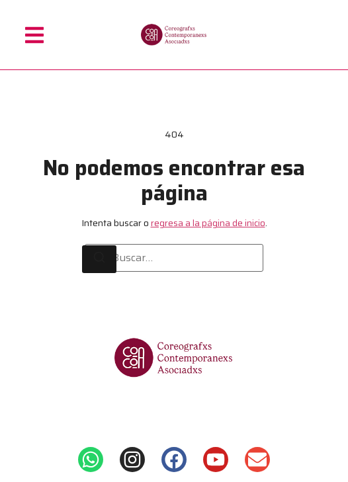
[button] (34, 35)
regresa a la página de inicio (208, 223)
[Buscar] (99, 259)
